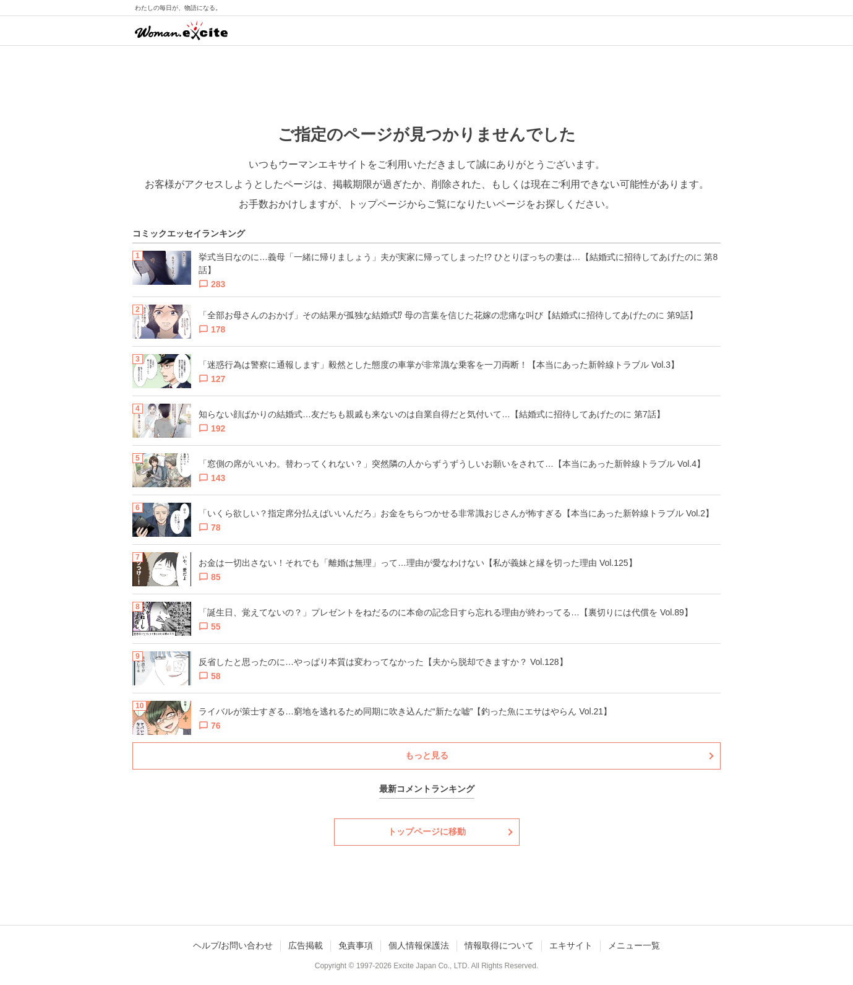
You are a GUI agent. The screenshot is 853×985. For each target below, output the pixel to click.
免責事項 (355, 945)
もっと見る (426, 755)
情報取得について (499, 945)
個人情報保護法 (418, 945)
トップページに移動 (427, 831)
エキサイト (571, 945)
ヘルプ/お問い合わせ (233, 945)
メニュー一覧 (634, 945)
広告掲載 (305, 945)
